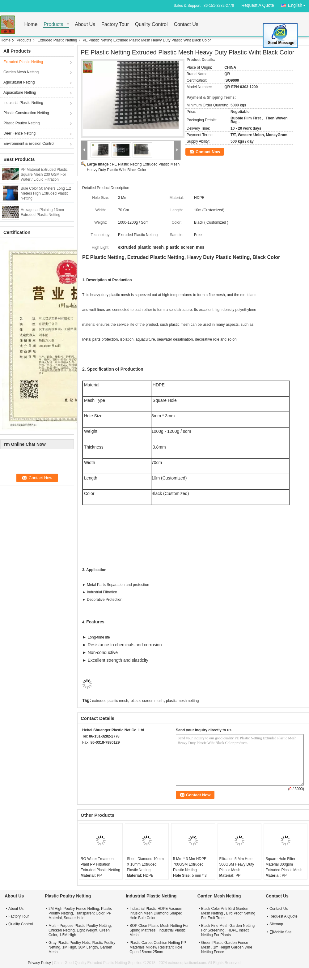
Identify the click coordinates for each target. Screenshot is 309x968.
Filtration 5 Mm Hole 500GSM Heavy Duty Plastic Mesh (236, 864)
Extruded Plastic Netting (57, 40)
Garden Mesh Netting (21, 72)
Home (31, 24)
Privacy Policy (39, 963)
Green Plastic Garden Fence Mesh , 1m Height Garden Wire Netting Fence (226, 947)
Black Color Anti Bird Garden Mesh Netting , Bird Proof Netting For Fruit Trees (228, 913)
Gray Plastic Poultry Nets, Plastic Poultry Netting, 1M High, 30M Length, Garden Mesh (82, 947)
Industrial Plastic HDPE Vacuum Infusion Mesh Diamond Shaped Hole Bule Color (155, 913)
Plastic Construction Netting (26, 113)
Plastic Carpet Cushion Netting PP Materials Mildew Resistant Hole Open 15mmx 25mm (157, 947)
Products (53, 24)
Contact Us (186, 24)
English (298, 4)
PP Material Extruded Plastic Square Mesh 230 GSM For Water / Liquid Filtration (44, 174)
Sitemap (276, 924)
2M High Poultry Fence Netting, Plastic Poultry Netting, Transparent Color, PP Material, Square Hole (80, 913)
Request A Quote (257, 5)
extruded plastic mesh (110, 701)
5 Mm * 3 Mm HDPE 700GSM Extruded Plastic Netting (189, 864)
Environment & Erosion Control (28, 143)
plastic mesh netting (182, 701)
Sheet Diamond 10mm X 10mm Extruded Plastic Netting (145, 864)
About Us (85, 24)
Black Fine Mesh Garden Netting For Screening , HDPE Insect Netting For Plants (228, 930)
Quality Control (151, 24)
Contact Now (208, 151)
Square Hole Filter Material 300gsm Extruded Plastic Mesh (283, 864)
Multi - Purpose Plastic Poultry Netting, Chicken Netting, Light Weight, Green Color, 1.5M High (80, 930)
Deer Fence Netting (19, 133)
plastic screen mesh (147, 701)
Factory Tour (115, 24)
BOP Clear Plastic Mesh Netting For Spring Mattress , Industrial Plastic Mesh (158, 930)
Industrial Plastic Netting (23, 103)
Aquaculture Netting (19, 92)
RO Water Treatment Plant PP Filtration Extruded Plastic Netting (100, 864)
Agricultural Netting (19, 82)
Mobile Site (280, 932)
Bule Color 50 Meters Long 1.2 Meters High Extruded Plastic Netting (46, 193)
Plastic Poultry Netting (21, 123)
